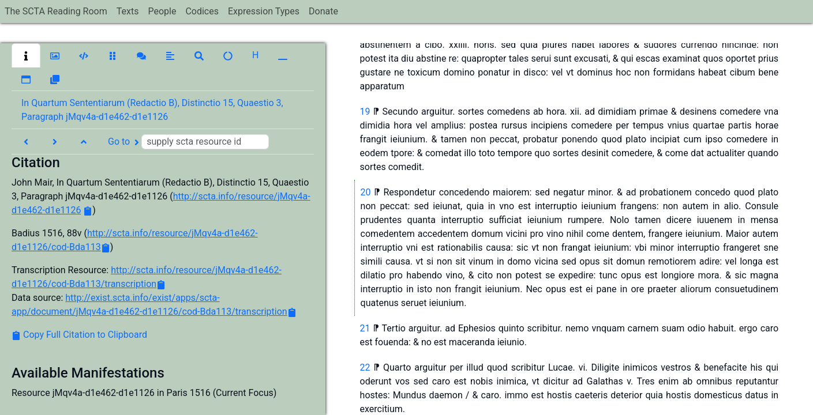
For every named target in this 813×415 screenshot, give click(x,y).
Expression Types (263, 11)
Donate (323, 11)
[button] (26, 55)
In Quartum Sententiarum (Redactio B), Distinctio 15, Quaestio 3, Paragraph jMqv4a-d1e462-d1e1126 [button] (152, 109)
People (162, 11)
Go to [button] (188, 141)
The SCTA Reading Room (56, 11)
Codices (202, 11)
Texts (128, 11)
